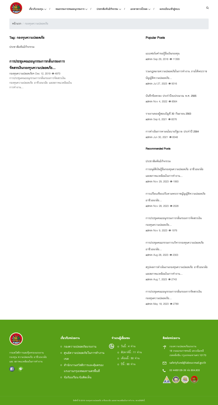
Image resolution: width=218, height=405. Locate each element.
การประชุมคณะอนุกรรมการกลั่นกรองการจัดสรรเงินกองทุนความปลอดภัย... (37, 64)
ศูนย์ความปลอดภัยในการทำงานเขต (84, 356)
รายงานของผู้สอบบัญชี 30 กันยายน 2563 (168, 113)
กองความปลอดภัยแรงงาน (80, 346)
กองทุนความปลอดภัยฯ (21, 74)
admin (149, 59)
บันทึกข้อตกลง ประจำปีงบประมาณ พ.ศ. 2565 (171, 96)
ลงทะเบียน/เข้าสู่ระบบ (170, 9)
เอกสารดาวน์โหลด (138, 9)
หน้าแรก (16, 23)
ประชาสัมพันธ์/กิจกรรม (107, 9)
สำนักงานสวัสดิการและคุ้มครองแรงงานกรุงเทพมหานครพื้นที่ (83, 368)
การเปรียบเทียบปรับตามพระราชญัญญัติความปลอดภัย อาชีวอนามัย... (175, 197)
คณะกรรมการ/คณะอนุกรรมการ (70, 9)
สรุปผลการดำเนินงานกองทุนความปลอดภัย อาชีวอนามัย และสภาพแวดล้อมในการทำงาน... (177, 271)
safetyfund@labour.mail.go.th (187, 363)
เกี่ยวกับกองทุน (36, 9)
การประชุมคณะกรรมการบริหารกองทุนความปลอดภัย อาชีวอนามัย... (175, 246)
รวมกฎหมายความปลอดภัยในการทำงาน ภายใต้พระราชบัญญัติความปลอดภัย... (176, 75)
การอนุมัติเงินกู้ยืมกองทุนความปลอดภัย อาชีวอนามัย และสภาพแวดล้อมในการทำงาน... (174, 173)
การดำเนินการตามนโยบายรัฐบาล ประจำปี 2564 (172, 131)
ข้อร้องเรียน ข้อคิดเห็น (77, 377)
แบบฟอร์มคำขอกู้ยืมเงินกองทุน (163, 53)
